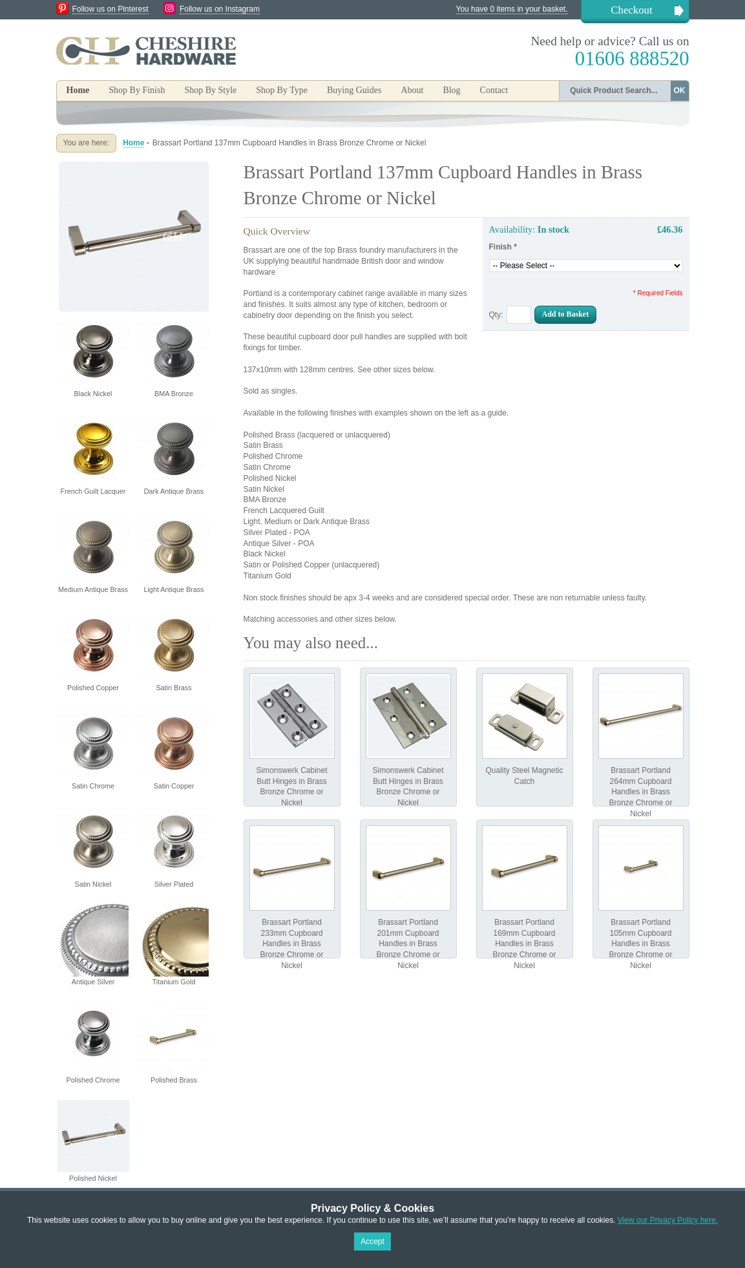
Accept (372, 1241)
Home (78, 90)
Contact (494, 90)
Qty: (496, 314)
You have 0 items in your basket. (512, 9)
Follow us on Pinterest (110, 9)
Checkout (631, 10)
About (412, 90)
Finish (503, 246)
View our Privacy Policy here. (668, 1220)
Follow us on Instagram (220, 9)
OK (680, 90)
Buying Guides (354, 90)
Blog (451, 90)
